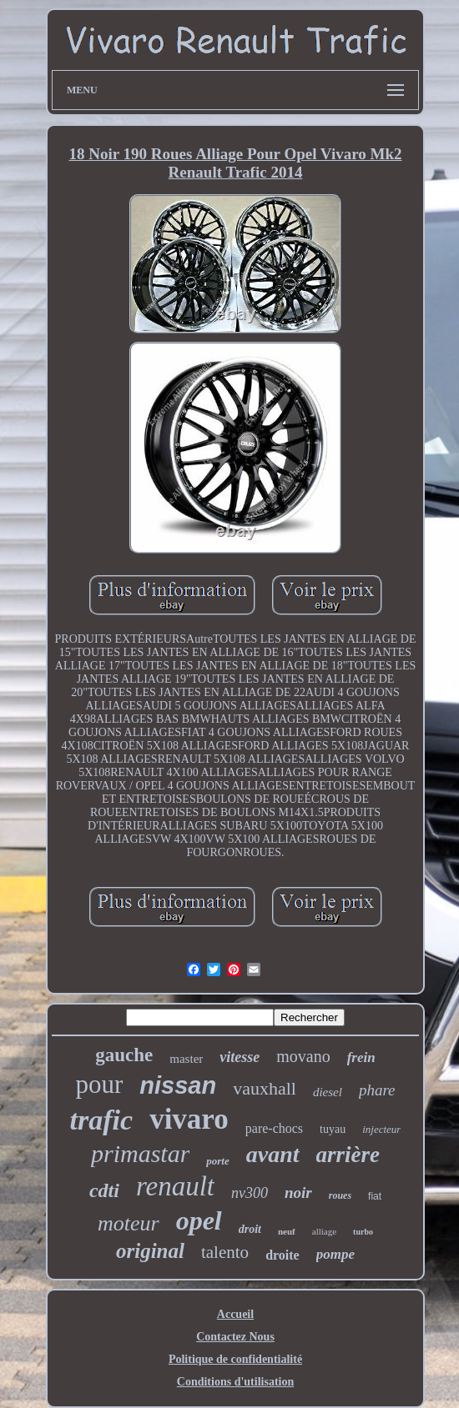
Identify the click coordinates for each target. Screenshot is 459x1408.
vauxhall (264, 1088)
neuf (286, 1231)
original (150, 1251)
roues (340, 1195)
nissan (177, 1085)
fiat (374, 1196)
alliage (324, 1231)
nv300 (249, 1193)
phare (377, 1090)
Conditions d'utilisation (235, 1381)
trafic (102, 1120)
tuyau (333, 1129)
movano (303, 1056)
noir (298, 1192)
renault (175, 1186)
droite (282, 1255)
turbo (363, 1231)
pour (99, 1084)
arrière (348, 1154)
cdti (104, 1190)
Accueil (235, 1314)
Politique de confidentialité (235, 1359)
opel (199, 1220)
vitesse (239, 1057)
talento (225, 1252)
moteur (128, 1223)
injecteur (381, 1129)
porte (217, 1161)
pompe (335, 1254)
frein (361, 1057)
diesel (327, 1092)
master (186, 1058)
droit (250, 1229)
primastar (140, 1153)
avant (273, 1154)
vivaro (189, 1119)
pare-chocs (274, 1128)
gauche (124, 1055)
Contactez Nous (235, 1336)
